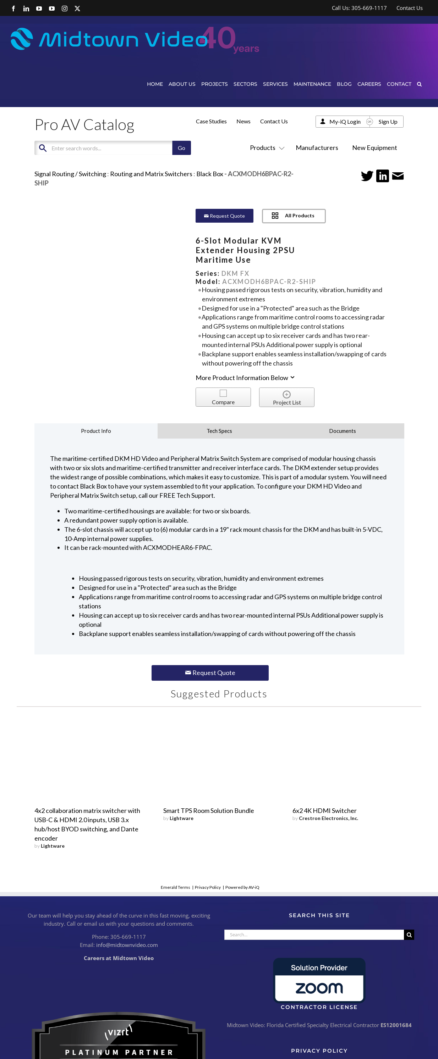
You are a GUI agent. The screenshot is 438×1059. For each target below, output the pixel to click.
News (243, 121)
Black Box (209, 174)
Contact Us (274, 121)
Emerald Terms (175, 887)
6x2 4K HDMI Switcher (324, 810)
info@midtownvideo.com (127, 944)
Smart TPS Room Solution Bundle (208, 810)
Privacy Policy (208, 887)
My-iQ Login (345, 121)
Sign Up (388, 121)
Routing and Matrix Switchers (151, 174)
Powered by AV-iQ (242, 887)
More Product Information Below (246, 377)
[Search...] (314, 935)
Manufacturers (317, 147)
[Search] (409, 935)
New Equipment (374, 147)
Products (266, 147)
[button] (419, 84)
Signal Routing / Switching (70, 174)
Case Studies (211, 121)
